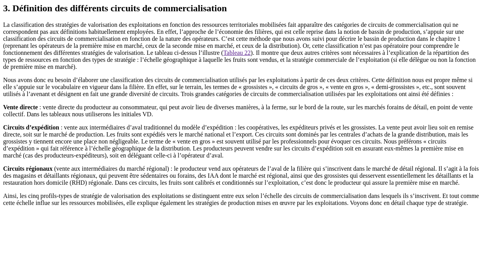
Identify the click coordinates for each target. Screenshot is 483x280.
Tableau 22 (236, 52)
